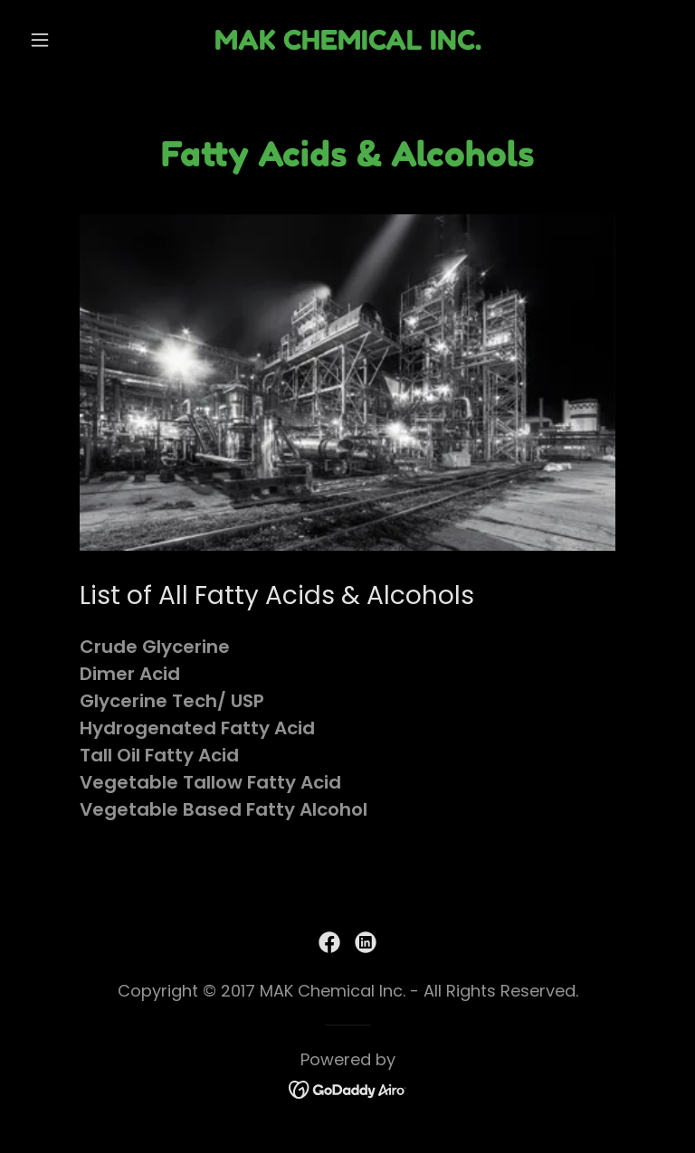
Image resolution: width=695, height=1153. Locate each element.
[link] (347, 43)
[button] (70, 40)
